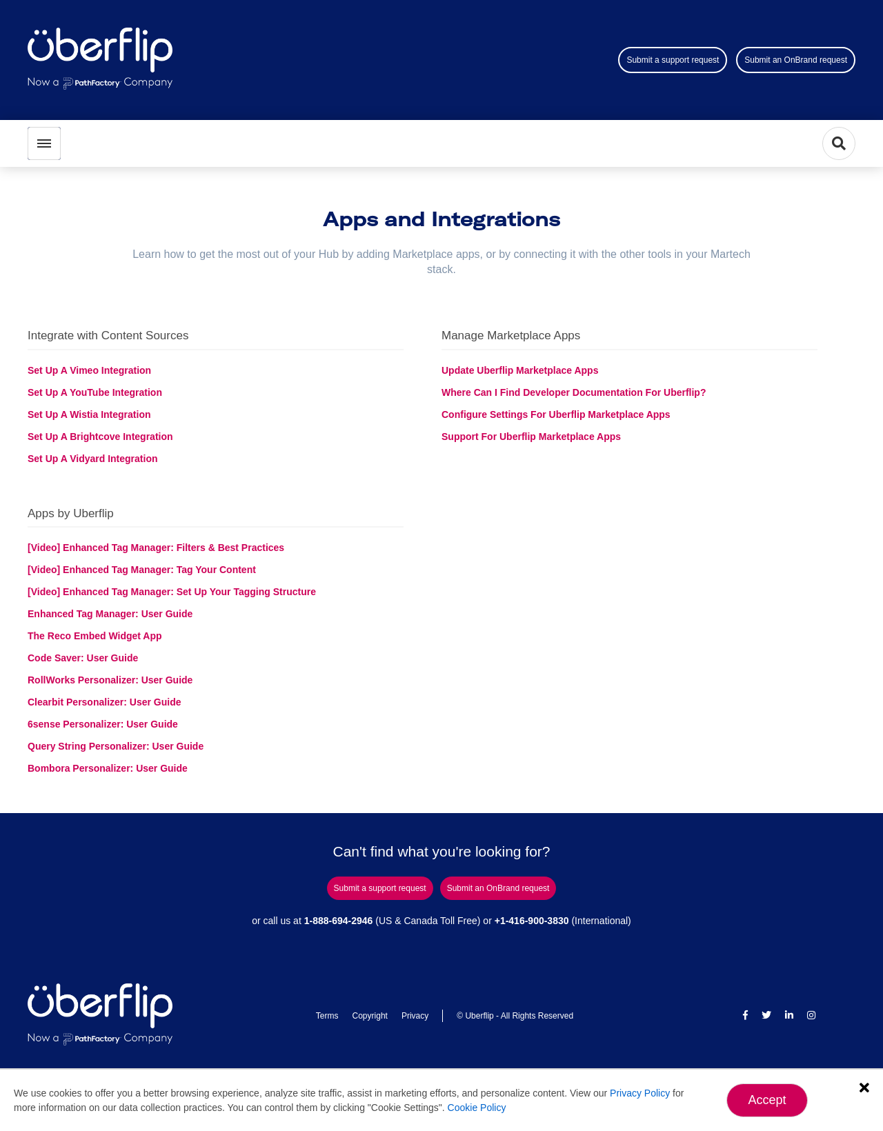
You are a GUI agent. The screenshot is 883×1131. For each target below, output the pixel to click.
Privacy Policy (640, 1093)
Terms (327, 1016)
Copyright (370, 1016)
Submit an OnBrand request (795, 60)
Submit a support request (672, 60)
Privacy (414, 1016)
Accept (767, 1100)
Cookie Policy (477, 1107)
